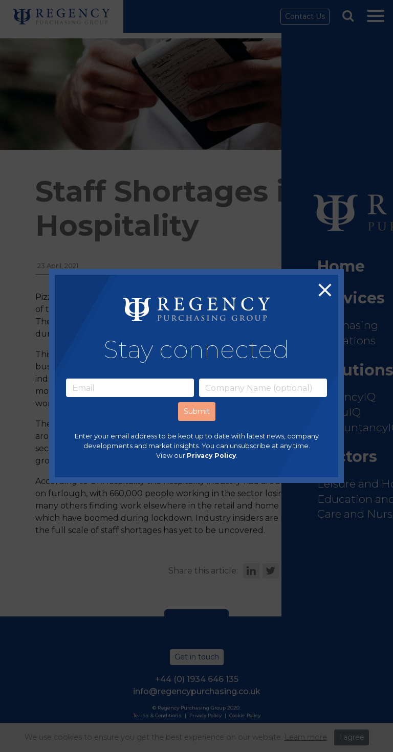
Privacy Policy (211, 456)
